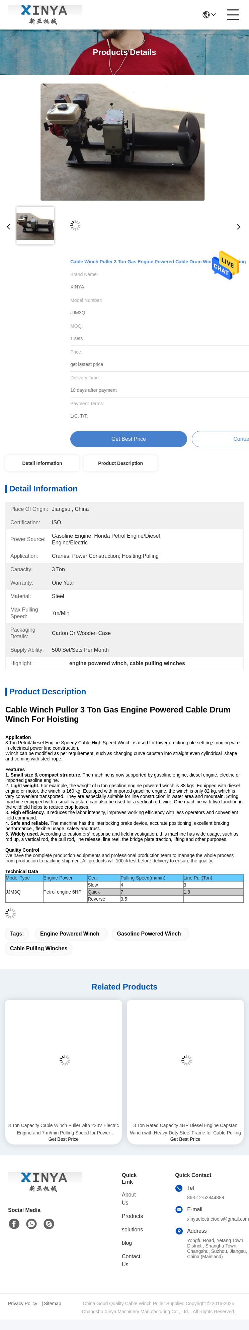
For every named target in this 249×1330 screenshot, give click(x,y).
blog (127, 1243)
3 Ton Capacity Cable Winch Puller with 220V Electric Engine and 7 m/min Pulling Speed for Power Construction (63, 1129)
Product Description (120, 463)
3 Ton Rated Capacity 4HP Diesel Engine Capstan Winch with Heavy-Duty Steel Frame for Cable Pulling (185, 1129)
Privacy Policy (22, 1303)
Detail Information (42, 463)
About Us (129, 1199)
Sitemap (52, 1303)
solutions (132, 1229)
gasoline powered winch (149, 934)
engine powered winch (69, 934)
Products (132, 1216)
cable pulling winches (38, 948)
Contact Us (131, 1260)
